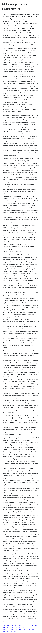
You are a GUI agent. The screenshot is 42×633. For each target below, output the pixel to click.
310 (12, 624)
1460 (16, 629)
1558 (20, 629)
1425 (16, 624)
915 (25, 624)
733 (11, 631)
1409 (8, 625)
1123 (4, 624)
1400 (20, 625)
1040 (21, 624)
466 (4, 631)
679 (15, 631)
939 (36, 629)
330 (16, 625)
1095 (24, 629)
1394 (8, 629)
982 (7, 627)
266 (36, 627)
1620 (28, 627)
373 (33, 629)
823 (4, 629)
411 (37, 624)
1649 (32, 627)
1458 (29, 624)
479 (4, 627)
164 (12, 629)
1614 (23, 627)
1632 (33, 624)
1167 (4, 625)
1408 (24, 625)
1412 (8, 624)
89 (19, 627)
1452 (36, 625)
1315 (29, 629)
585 (12, 625)
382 (28, 625)
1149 (12, 627)
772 (32, 625)
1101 (16, 627)
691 (7, 631)
